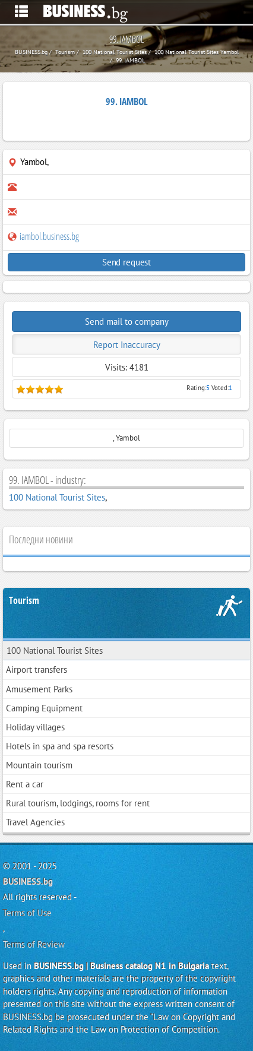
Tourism (24, 600)
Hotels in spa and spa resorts (59, 746)
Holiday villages (35, 727)
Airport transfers (36, 669)
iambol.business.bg (43, 236)
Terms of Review (34, 944)
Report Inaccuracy (126, 344)
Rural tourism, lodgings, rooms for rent (78, 803)
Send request (126, 262)
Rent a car (24, 784)
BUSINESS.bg (28, 881)
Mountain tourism (39, 765)
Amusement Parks (39, 689)
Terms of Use (27, 913)
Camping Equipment (44, 708)
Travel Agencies (35, 822)
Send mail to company (127, 321)
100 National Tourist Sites (57, 497)
